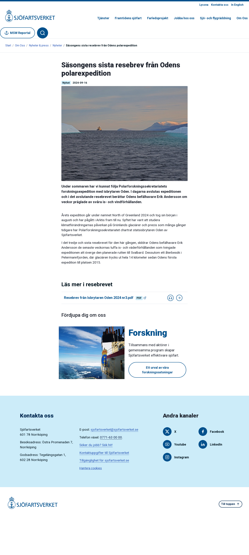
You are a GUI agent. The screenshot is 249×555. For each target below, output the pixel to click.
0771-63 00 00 (111, 437)
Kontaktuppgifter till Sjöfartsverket (104, 453)
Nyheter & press (39, 45)
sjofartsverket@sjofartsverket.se (114, 430)
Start (8, 45)
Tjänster (103, 18)
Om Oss (242, 18)
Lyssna (203, 4)
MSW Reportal (17, 33)
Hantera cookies (90, 468)
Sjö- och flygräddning (215, 18)
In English (237, 4)
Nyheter (57, 45)
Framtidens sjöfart (128, 18)
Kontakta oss (219, 4)
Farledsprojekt (157, 18)
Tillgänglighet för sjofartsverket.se (104, 460)
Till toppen (230, 504)
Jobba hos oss (184, 18)
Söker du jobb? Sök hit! (96, 445)
